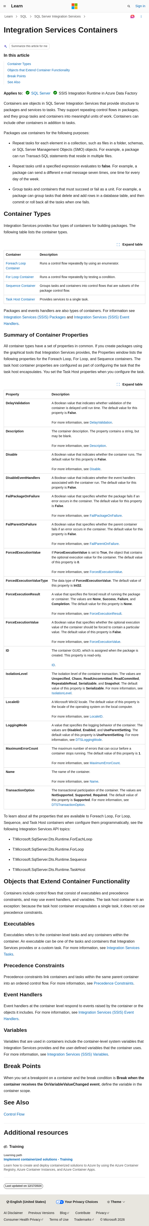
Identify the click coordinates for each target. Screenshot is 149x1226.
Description (98, 446)
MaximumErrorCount (105, 763)
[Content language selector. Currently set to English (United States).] (26, 1202)
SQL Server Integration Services (57, 16)
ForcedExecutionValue (106, 572)
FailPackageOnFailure (106, 515)
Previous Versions (41, 1213)
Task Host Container (20, 299)
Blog (63, 1213)
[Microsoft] (75, 6)
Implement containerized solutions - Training (38, 1159)
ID (53, 665)
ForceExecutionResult (105, 613)
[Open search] (128, 6)
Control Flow (14, 1114)
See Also (13, 82)
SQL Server (41, 93)
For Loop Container (20, 277)
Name (94, 781)
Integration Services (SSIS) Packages (35, 317)
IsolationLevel (62, 693)
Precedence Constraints (113, 983)
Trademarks (82, 1219)
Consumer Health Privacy (22, 1219)
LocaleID (96, 716)
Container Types (19, 64)
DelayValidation (101, 422)
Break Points (16, 76)
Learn (9, 16)
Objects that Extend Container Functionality (38, 70)
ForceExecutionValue (105, 642)
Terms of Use (58, 1219)
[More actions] (141, 16)
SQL (23, 16)
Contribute (82, 1213)
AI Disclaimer (13, 1213)
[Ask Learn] (132, 16)
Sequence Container (20, 286)
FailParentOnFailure (104, 544)
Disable (95, 469)
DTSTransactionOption (68, 805)
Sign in (140, 6)
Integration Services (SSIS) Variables (77, 1054)
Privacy (101, 1213)
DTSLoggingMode (89, 740)
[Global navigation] (4, 6)
